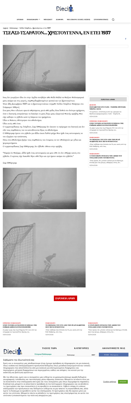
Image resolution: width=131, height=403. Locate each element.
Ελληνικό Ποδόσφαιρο (99, 121)
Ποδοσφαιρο (13, 28)
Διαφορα (93, 105)
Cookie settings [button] (109, 382)
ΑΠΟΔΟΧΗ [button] (123, 382)
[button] (113, 19)
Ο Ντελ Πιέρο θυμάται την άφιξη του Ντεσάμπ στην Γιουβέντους (106, 157)
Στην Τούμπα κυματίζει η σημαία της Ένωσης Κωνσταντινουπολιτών (107, 124)
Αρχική (5, 28)
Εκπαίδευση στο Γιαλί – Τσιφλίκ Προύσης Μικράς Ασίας (108, 108)
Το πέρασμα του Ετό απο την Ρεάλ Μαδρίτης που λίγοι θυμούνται (105, 140)
